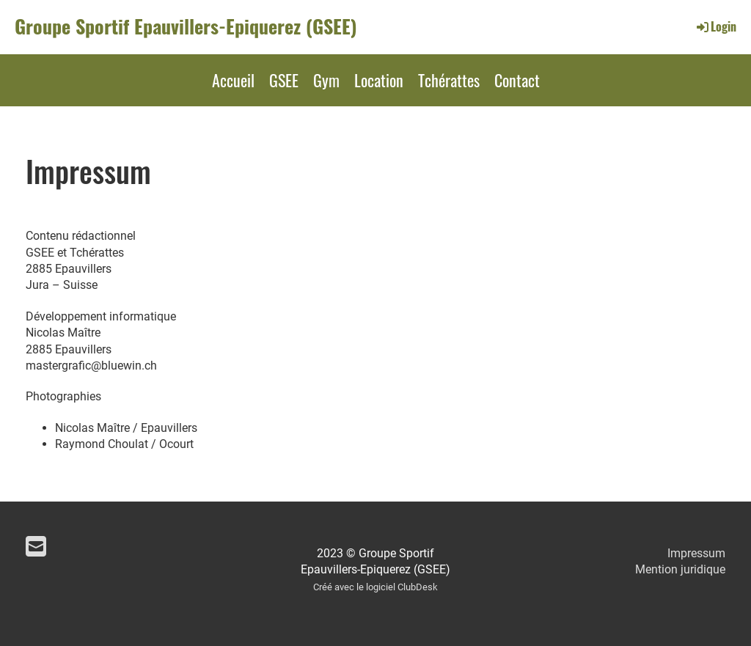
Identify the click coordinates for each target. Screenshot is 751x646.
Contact (517, 80)
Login (715, 26)
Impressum (696, 553)
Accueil (233, 80)
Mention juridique (680, 569)
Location (378, 80)
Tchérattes (449, 80)
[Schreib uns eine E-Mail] (36, 547)
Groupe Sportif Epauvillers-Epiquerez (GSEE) (186, 26)
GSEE (283, 80)
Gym (326, 80)
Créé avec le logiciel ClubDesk (375, 586)
